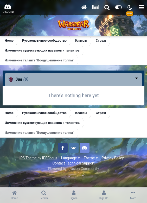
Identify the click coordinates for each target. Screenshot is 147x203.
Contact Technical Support (73, 163)
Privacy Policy (113, 158)
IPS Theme (27, 158)
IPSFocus (49, 158)
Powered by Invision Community (73, 169)
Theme (91, 158)
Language (70, 158)
